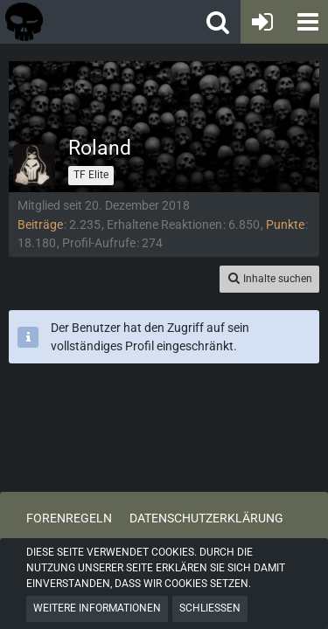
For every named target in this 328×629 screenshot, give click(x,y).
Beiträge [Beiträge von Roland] (40, 225)
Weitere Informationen (97, 608)
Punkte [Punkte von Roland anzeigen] (285, 225)
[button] (306, 22)
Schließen (210, 608)
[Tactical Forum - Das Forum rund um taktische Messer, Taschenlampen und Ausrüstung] (78, 22)
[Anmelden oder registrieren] (262, 22)
